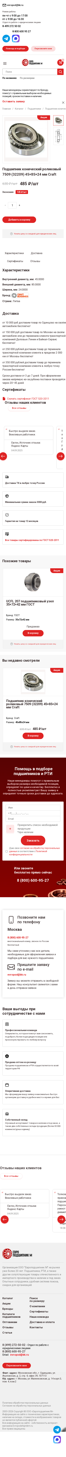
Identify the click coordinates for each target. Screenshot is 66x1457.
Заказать (33, 840)
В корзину (33, 633)
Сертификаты (39, 1311)
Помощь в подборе (15, 48)
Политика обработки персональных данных (25, 1403)
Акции (6, 1303)
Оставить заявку (13, 101)
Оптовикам (9, 1322)
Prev (4, 1220)
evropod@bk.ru (16, 974)
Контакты (36, 1327)
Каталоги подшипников (11, 1315)
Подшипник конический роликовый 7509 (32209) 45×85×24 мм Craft (32, 704)
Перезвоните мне (43, 48)
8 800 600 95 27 (21, 31)
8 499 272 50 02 (11, 26)
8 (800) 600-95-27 (17, 937)
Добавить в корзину (19, 219)
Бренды (7, 1308)
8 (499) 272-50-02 (13, 1345)
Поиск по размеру (37, 1299)
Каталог (7, 1298)
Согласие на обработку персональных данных (26, 1405)
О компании (37, 1306)
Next (60, 457)
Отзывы (7, 1327)
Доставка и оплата (42, 1322)
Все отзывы (19, 408)
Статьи (7, 1332)
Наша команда (39, 1316)
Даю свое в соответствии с (34, 851)
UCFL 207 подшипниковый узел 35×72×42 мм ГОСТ (30, 602)
